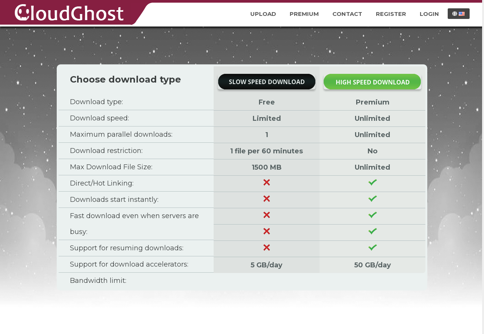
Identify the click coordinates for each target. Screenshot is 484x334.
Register (391, 13)
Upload (263, 13)
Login (429, 13)
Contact (347, 13)
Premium (304, 13)
